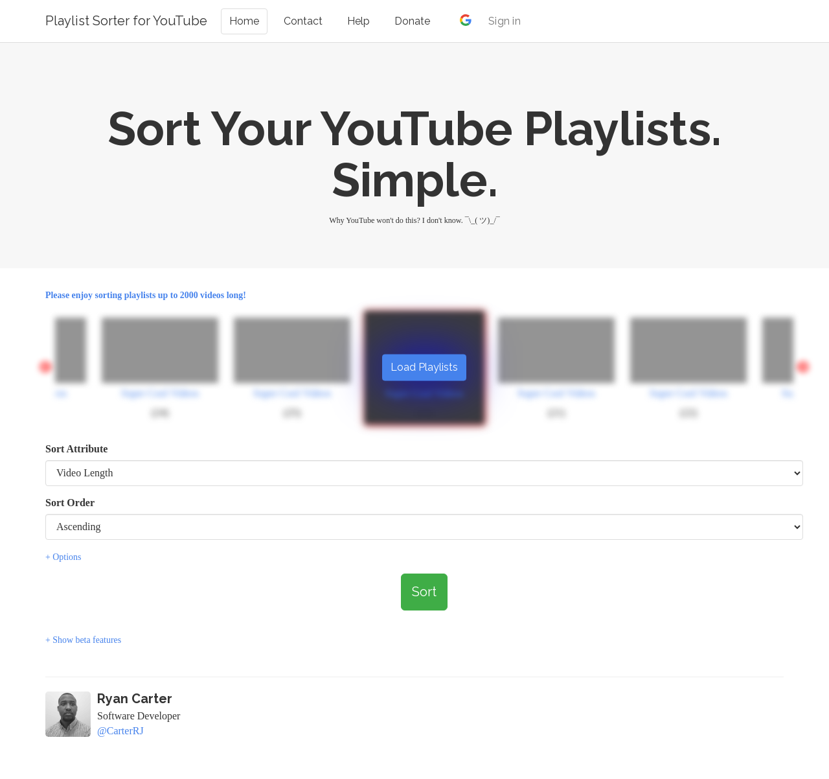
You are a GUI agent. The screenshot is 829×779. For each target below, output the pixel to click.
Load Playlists (424, 366)
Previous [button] (45, 367)
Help (358, 21)
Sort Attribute (76, 448)
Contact (303, 21)
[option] (556, 367)
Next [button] (803, 367)
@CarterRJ (120, 730)
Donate (412, 21)
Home (244, 21)
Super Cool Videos (160, 393)
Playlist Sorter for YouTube (126, 21)
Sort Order (70, 502)
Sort (424, 591)
